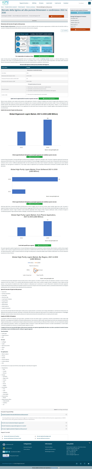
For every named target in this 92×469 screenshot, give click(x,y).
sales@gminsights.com (74, 454)
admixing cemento (45, 59)
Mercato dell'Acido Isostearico (43, 438)
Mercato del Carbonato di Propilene (11, 436)
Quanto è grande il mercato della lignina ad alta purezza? (35, 414)
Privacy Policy (54, 467)
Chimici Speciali (21, 7)
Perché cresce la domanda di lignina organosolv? (35, 423)
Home (2, 7)
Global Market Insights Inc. (7, 463)
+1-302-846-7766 (72, 451)
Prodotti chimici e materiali (11, 7)
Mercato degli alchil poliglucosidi (44, 436)
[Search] (89, 3)
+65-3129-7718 (72, 453)
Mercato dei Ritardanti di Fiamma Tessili (12, 438)
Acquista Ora (80, 12)
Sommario (34, 20)
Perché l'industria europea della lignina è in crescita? (35, 426)
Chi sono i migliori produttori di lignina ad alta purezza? (35, 429)
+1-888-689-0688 (73, 450)
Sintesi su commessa (30, 7)
